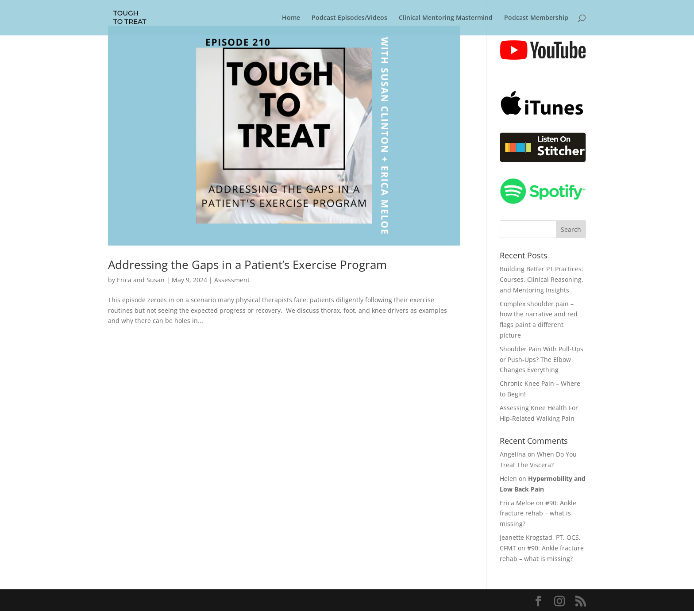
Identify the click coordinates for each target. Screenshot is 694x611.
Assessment (232, 280)
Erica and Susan (141, 280)
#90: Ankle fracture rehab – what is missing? (538, 513)
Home (291, 18)
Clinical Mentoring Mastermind (446, 18)
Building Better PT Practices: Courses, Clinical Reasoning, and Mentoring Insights (541, 279)
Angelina (513, 454)
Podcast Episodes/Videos (349, 18)
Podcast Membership (536, 18)
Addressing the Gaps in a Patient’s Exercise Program (247, 265)
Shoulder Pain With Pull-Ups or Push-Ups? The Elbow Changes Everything (541, 359)
